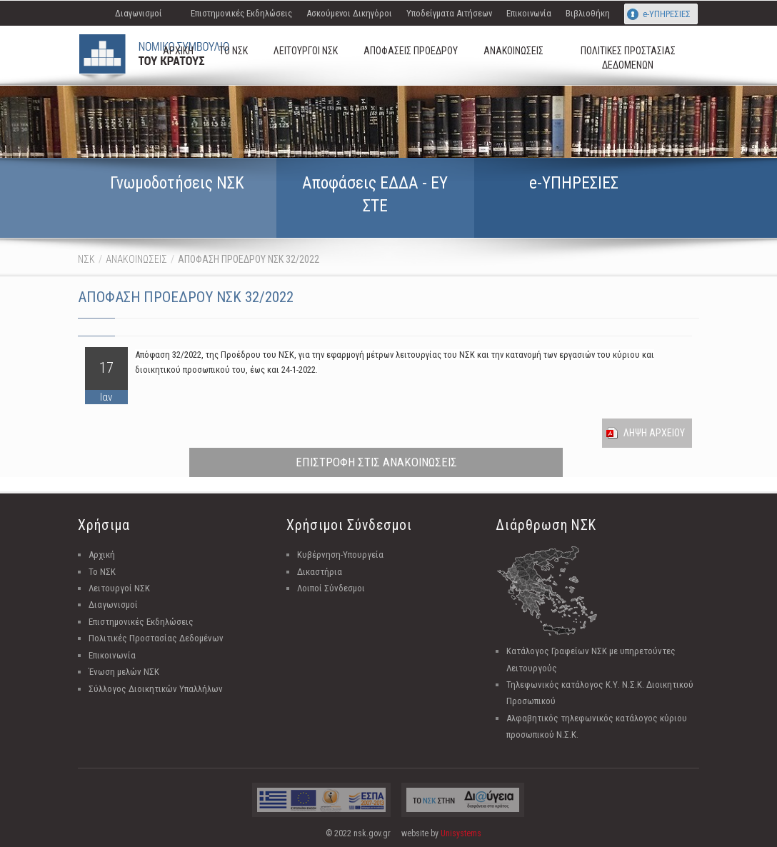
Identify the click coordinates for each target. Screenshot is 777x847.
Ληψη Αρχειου (654, 432)
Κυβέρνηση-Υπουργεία (340, 554)
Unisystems (461, 833)
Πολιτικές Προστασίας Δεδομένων (156, 638)
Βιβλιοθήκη (588, 13)
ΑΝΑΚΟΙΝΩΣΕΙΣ (136, 259)
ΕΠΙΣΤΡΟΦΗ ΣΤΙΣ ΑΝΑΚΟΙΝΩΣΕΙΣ (376, 462)
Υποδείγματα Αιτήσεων (449, 13)
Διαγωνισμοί (138, 13)
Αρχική (102, 554)
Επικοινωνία (528, 13)
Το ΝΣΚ (102, 571)
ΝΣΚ (86, 259)
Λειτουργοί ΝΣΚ (119, 588)
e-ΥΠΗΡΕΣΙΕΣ (667, 14)
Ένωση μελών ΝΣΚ (124, 671)
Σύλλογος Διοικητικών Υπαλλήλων (156, 688)
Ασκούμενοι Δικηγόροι (349, 13)
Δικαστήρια (319, 571)
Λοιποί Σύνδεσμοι (331, 588)
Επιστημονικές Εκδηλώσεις (241, 13)
